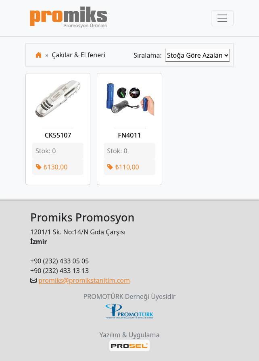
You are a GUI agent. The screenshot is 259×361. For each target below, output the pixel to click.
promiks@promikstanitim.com (84, 280)
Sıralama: (149, 55)
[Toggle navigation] (222, 18)
